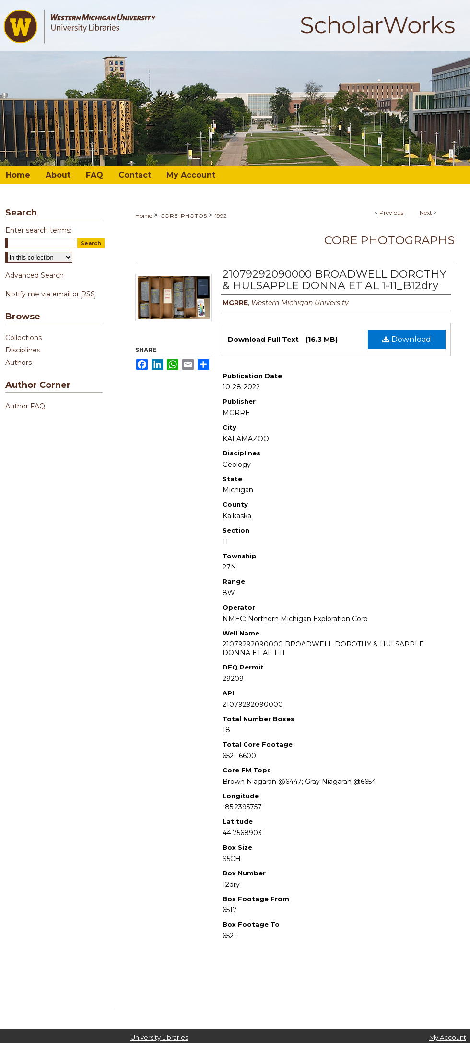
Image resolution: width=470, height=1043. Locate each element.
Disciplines (22, 350)
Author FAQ (25, 406)
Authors (18, 362)
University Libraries (159, 1037)
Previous (391, 212)
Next (426, 212)
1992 (221, 215)
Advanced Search (34, 275)
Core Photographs (389, 240)
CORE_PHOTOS (183, 215)
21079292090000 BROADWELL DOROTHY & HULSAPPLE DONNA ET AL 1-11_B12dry (334, 280)
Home (143, 215)
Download (406, 339)
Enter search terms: (38, 230)
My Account (447, 1037)
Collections (23, 337)
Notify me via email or (50, 294)
